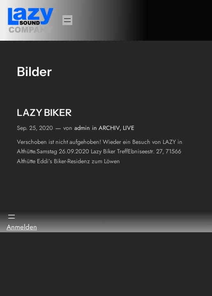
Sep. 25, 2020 (35, 128)
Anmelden (22, 227)
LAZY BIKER (44, 112)
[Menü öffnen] (67, 20)
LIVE (128, 128)
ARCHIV (109, 128)
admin (82, 128)
